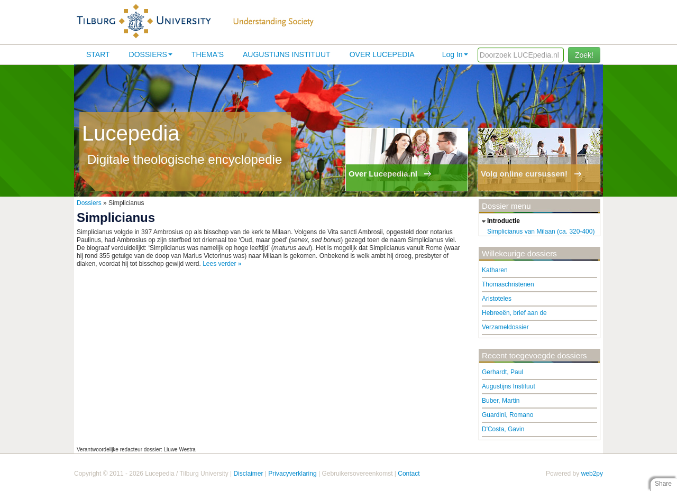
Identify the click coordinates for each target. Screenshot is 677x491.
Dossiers (150, 54)
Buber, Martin (500, 400)
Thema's (207, 54)
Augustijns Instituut (287, 54)
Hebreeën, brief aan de (514, 313)
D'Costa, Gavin (503, 429)
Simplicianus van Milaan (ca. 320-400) (540, 231)
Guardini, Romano (507, 415)
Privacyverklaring (292, 473)
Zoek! (584, 55)
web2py (592, 473)
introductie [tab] (499, 221)
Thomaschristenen (508, 284)
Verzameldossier (505, 327)
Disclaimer (248, 473)
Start (98, 54)
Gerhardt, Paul (502, 372)
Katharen (495, 270)
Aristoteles (496, 298)
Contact (408, 473)
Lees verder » (222, 263)
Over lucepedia (382, 54)
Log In (455, 54)
